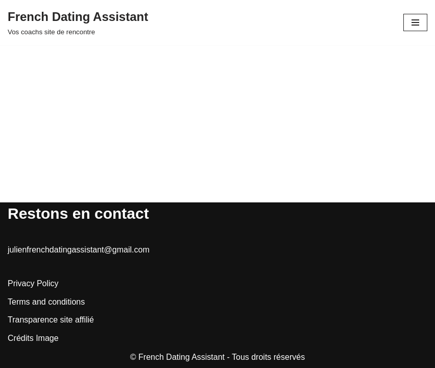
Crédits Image (33, 338)
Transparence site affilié (51, 319)
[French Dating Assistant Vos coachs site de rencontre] (78, 22)
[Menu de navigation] (415, 22)
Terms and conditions (46, 301)
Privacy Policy (33, 283)
